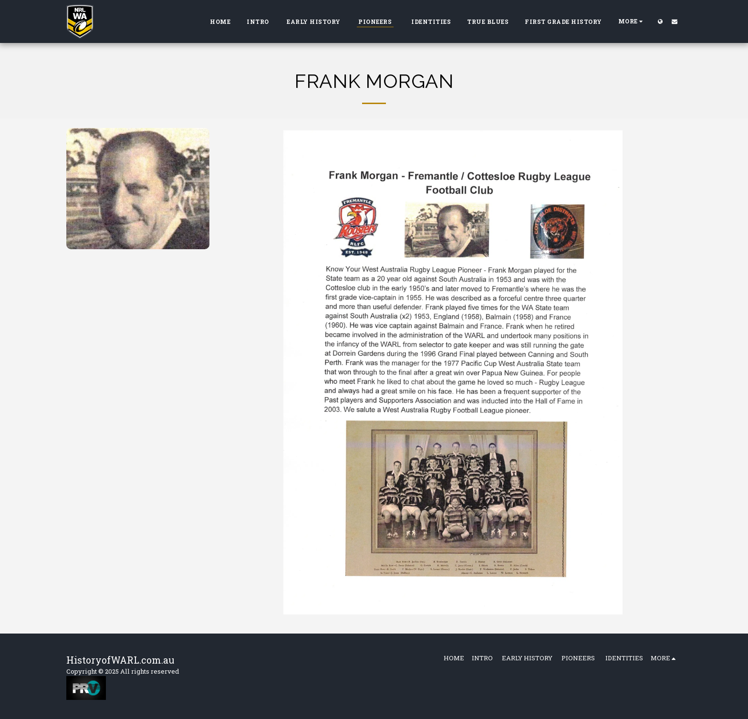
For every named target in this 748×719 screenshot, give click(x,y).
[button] (674, 21)
